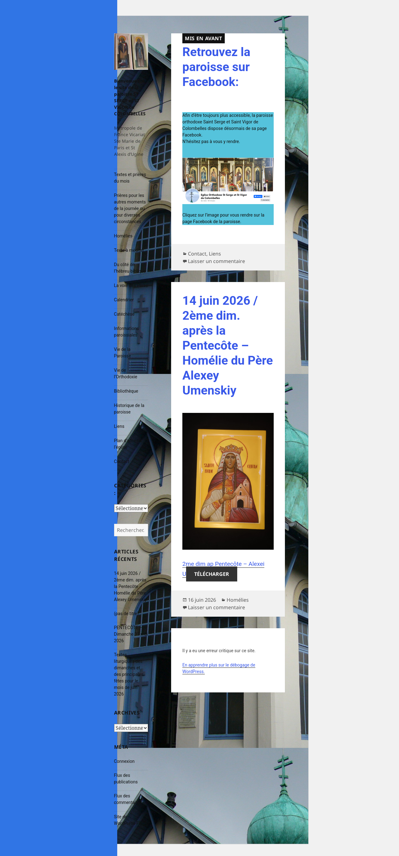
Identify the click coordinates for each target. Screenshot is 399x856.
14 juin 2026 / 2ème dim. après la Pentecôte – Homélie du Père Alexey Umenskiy (130, 586)
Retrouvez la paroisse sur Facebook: (216, 67)
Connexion (124, 761)
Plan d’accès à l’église (128, 444)
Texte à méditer (129, 250)
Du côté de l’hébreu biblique (130, 268)
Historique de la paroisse (129, 408)
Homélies (123, 235)
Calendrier (124, 299)
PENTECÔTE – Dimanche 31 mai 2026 (131, 634)
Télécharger (211, 574)
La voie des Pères (131, 285)
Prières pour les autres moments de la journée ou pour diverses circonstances (130, 208)
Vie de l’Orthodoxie (125, 373)
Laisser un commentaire (216, 261)
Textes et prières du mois (130, 178)
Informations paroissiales (126, 331)
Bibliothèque (126, 391)
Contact (121, 461)
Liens (119, 426)
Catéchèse (124, 314)
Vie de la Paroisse (122, 352)
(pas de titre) (126, 613)
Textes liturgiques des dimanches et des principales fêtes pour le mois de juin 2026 (128, 674)
